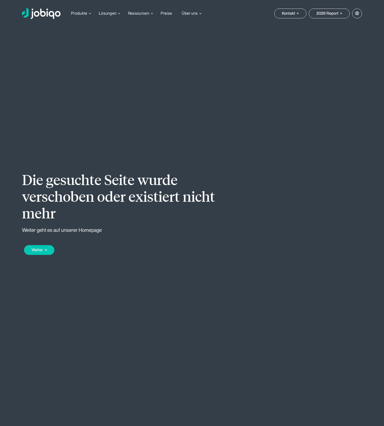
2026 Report (327, 13)
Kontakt (288, 13)
